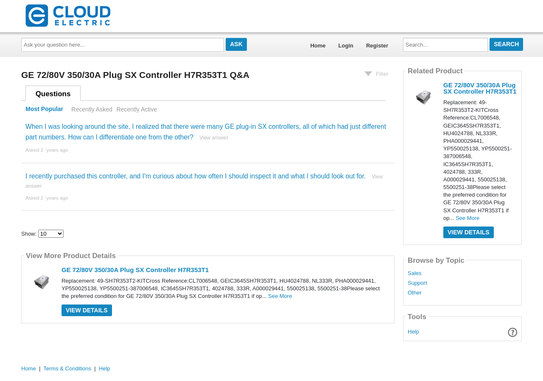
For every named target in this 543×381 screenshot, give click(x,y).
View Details (87, 310)
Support (417, 283)
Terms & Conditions (67, 368)
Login (346, 45)
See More (280, 296)
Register (377, 45)
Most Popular (44, 109)
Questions (53, 94)
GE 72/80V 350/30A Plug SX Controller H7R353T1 (135, 269)
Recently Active (136, 109)
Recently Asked (91, 109)
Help (413, 331)
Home (317, 45)
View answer (213, 138)
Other (415, 293)
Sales (415, 273)
